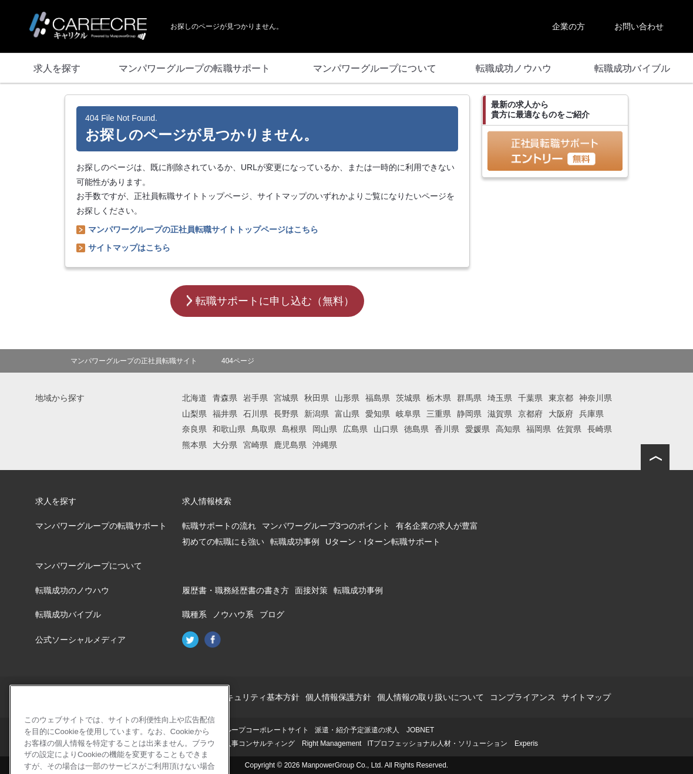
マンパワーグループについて (88, 565)
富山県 (347, 413)
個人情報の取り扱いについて (430, 697)
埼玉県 (499, 398)
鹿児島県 (290, 444)
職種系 (194, 614)
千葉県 (530, 398)
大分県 (225, 444)
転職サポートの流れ (219, 525)
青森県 (225, 398)
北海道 (194, 398)
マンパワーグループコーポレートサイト (245, 730)
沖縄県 (324, 444)
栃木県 (438, 398)
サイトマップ (586, 697)
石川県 (255, 413)
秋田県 (316, 398)
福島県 (377, 398)
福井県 (225, 413)
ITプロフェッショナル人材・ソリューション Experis (452, 743)
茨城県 (408, 398)
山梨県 (194, 413)
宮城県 (286, 398)
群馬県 (469, 398)
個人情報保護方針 (338, 697)
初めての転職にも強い (223, 541)
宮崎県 (255, 444)
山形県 (347, 398)
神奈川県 (595, 398)
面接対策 (311, 590)
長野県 (286, 413)
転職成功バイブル (68, 614)
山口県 (386, 429)
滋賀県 (499, 413)
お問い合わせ (639, 26)
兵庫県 (591, 413)
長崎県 (599, 429)
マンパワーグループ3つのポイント (326, 525)
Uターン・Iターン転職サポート (382, 541)
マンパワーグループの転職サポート (101, 525)
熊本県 (194, 444)
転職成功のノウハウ (72, 590)
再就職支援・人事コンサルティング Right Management (271, 743)
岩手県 (255, 398)
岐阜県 (408, 413)
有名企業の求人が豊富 (437, 525)
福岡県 (538, 429)
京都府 (530, 413)
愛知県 (377, 413)
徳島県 (416, 429)
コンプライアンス (523, 697)
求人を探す (55, 501)
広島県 (355, 429)
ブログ (272, 614)
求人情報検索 (206, 501)
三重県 (438, 413)
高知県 (508, 429)
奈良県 (194, 429)
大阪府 (561, 413)
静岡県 (469, 413)
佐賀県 (569, 429)
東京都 (561, 398)
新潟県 (316, 413)
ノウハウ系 (233, 614)
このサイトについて (158, 697)
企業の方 (568, 26)
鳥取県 (263, 429)
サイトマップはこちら (129, 247)
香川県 (447, 429)
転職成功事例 (294, 541)
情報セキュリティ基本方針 (250, 697)
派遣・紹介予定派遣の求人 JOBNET (374, 730)
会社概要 (98, 697)
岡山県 (324, 429)
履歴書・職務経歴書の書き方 (235, 590)
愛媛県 (477, 429)
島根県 (294, 429)
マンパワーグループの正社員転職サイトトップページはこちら (203, 229)
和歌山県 (229, 429)
